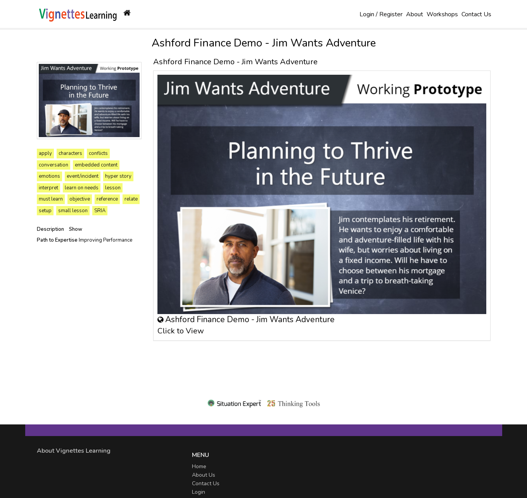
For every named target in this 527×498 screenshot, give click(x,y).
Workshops (442, 14)
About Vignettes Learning (74, 450)
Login (198, 492)
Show (75, 229)
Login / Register (381, 14)
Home (199, 466)
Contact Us (476, 14)
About (414, 14)
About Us (203, 475)
